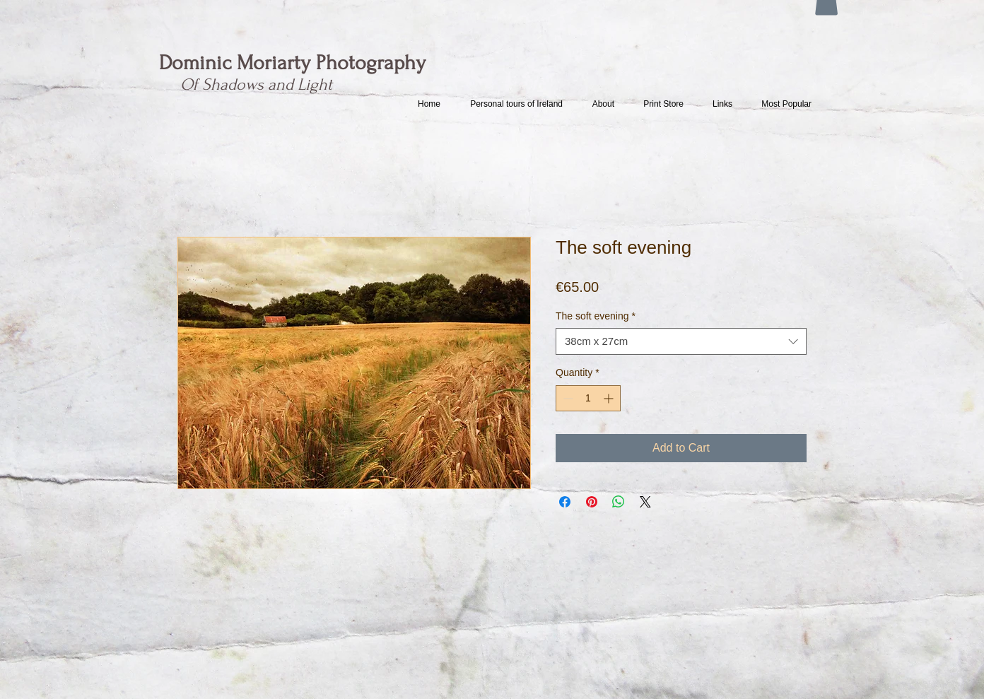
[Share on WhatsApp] (618, 501)
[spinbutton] (588, 398)
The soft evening (596, 316)
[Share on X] (645, 501)
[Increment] (610, 398)
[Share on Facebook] (564, 501)
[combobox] (681, 341)
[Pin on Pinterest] (591, 501)
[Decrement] (566, 398)
